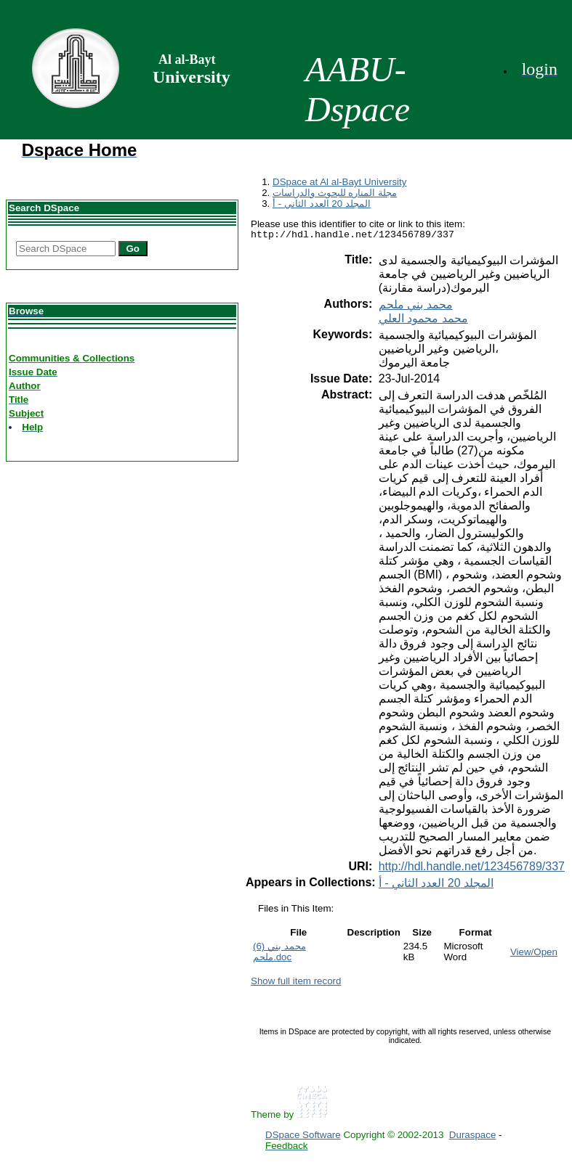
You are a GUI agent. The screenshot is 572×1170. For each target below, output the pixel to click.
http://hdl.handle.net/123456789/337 (472, 868)
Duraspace (472, 1137)
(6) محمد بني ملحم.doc (279, 954)
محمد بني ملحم (416, 306)
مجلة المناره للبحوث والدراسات (335, 192)
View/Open (533, 954)
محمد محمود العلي (423, 320)
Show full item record (296, 983)
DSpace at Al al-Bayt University (339, 181)
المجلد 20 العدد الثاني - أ (322, 203)
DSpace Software (303, 1137)
